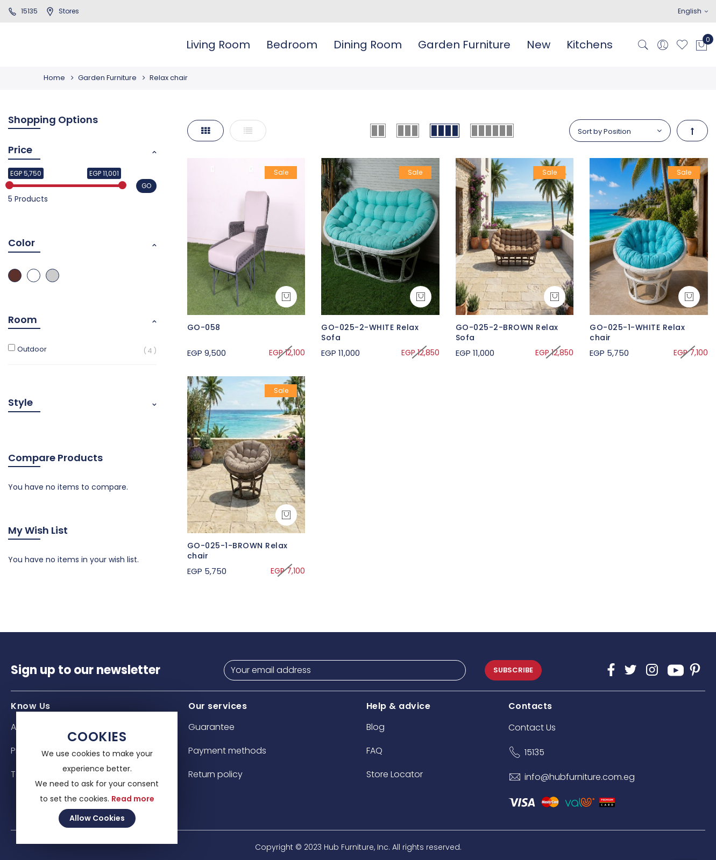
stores (62, 11)
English (693, 11)
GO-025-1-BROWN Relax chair (237, 551)
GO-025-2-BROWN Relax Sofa (507, 332)
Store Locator (394, 774)
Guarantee (211, 727)
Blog (375, 727)
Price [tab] (20, 149)
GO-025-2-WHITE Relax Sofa (370, 332)
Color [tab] (21, 242)
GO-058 (204, 327)
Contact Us (532, 727)
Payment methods (227, 750)
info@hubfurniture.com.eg (579, 777)
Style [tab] (20, 402)
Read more (132, 798)
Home (54, 78)
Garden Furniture (109, 78)
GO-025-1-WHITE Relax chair (637, 332)
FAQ (374, 750)
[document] (96, 778)
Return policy (215, 774)
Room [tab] (22, 319)
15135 (23, 11)
